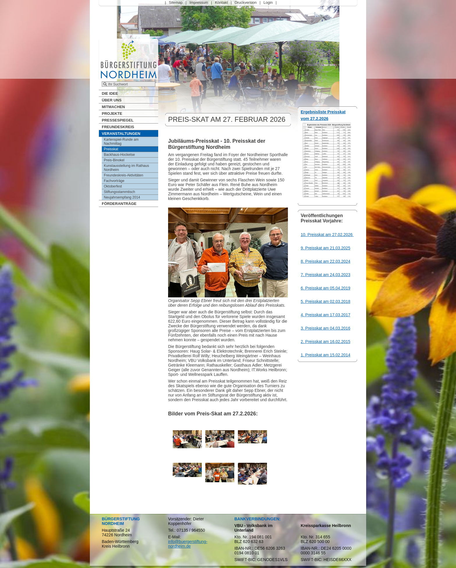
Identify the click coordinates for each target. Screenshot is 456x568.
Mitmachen (113, 107)
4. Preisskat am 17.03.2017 (325, 314)
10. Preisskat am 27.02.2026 (327, 234)
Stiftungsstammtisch (119, 192)
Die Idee (110, 93)
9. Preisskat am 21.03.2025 (325, 248)
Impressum (198, 2)
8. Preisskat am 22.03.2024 (325, 261)
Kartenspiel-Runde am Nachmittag (121, 141)
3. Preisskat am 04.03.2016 (325, 328)
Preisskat (111, 149)
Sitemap (176, 2)
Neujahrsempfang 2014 (122, 197)
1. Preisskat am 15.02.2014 (325, 355)
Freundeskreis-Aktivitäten (123, 175)
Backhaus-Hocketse (119, 155)
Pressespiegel (117, 120)
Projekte (112, 113)
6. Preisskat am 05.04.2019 (325, 288)
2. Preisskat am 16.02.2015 (325, 341)
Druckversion (246, 2)
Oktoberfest (113, 186)
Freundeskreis (118, 127)
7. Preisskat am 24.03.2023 (325, 274)
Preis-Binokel (114, 160)
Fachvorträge (114, 181)
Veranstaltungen (121, 133)
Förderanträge (119, 203)
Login (268, 2)
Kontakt (221, 2)
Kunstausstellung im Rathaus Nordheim (126, 168)
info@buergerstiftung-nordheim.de (187, 544)
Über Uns (112, 100)
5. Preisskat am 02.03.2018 (325, 301)
